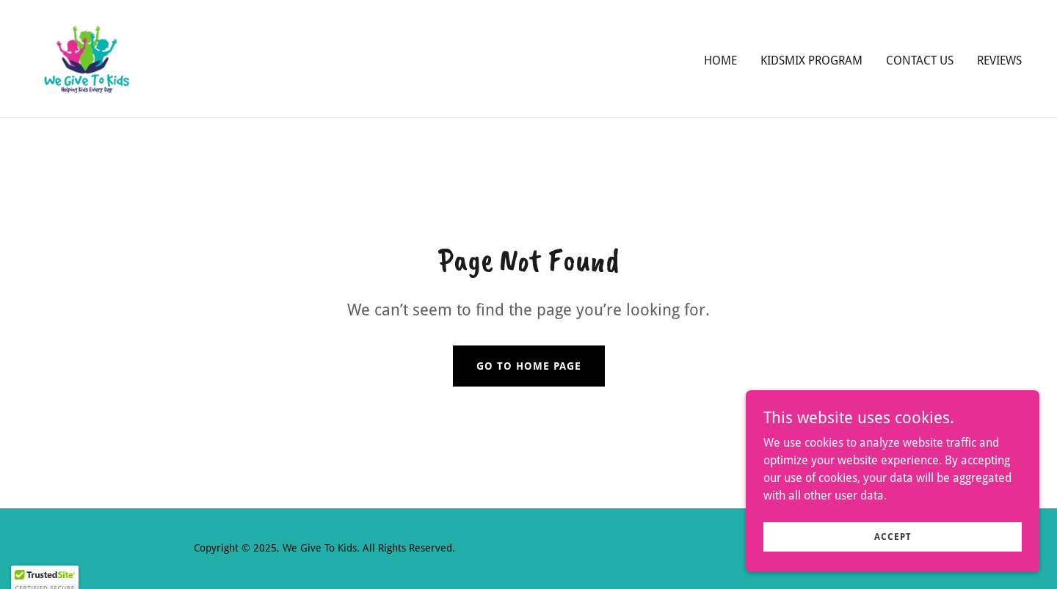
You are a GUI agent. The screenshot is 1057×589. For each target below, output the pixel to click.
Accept (893, 546)
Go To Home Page (528, 366)
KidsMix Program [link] (811, 60)
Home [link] (720, 60)
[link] (86, 58)
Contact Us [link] (920, 60)
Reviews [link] (999, 60)
